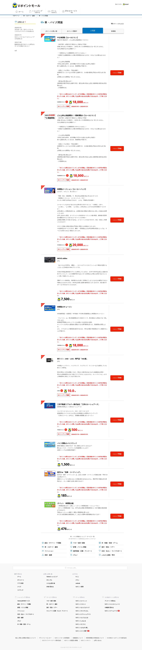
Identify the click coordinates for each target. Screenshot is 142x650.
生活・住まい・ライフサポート (112, 551)
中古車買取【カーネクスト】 (68, 37)
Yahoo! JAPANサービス (23, 601)
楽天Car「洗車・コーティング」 (69, 472)
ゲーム (54, 10)
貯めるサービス (71, 10)
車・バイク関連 (43, 16)
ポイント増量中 (72, 31)
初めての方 (118, 3)
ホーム (21, 10)
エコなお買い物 (50, 583)
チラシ (77, 580)
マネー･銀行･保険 (79, 543)
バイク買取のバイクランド (67, 443)
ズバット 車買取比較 (65, 503)
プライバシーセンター (45, 638)
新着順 (113, 31)
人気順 (92, 30)
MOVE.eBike (62, 258)
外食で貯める (50, 586)
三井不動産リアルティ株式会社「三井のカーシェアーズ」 (78, 404)
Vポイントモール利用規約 (62, 638)
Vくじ (77, 576)
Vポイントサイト (86, 640)
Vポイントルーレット (81, 601)
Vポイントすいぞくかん (82, 611)
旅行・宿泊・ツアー (108, 547)
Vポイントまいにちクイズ (82, 607)
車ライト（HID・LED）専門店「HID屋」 (72, 359)
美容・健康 (48, 555)
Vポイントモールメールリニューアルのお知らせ (24, 37)
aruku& (78, 583)
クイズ (19, 586)
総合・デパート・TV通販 (53, 543)
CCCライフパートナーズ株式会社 (51, 640)
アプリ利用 (20, 583)
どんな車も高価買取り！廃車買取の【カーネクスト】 (77, 115)
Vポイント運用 (79, 586)
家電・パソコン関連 (79, 547)
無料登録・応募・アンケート (82, 551)
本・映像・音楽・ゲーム (110, 543)
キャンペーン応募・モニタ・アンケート (57, 611)
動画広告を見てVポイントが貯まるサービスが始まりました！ (24, 45)
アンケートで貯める (110, 601)
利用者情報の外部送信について (95, 638)
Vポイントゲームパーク (111, 611)
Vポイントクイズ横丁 (81, 631)
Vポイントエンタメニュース (112, 604)
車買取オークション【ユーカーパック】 (72, 189)
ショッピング (37, 10)
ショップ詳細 (117, 73)
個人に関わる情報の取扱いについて (25, 638)
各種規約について (78, 638)
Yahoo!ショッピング (51, 576)
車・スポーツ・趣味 (29, 16)
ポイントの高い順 (51, 31)
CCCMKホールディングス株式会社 (117, 638)
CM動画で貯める (109, 607)
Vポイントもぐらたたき (82, 617)
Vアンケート (20, 580)
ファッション (49, 551)
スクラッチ (20, 590)
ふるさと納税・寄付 (108, 555)
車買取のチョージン (64, 307)
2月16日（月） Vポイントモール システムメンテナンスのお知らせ (24, 30)
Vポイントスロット (81, 604)
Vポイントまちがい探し (82, 627)
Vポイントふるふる (81, 621)
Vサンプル (49, 580)
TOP (16, 16)
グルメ (75, 555)
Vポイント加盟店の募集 (71, 640)
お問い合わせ (97, 640)
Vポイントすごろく (81, 624)
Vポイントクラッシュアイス (83, 614)
